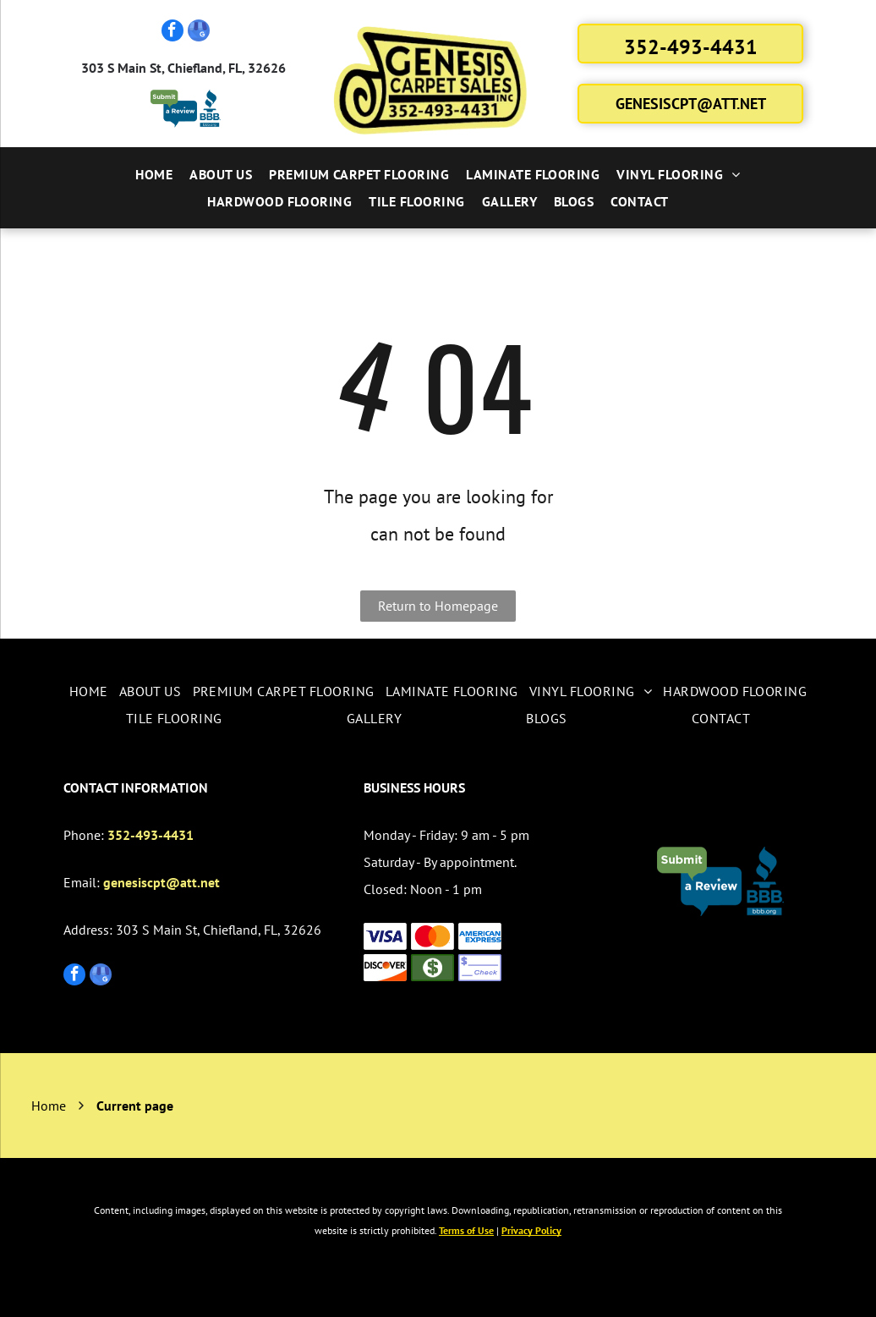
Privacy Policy (531, 1230)
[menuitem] (154, 174)
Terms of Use (466, 1230)
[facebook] (172, 32)
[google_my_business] (199, 32)
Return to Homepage (438, 605)
